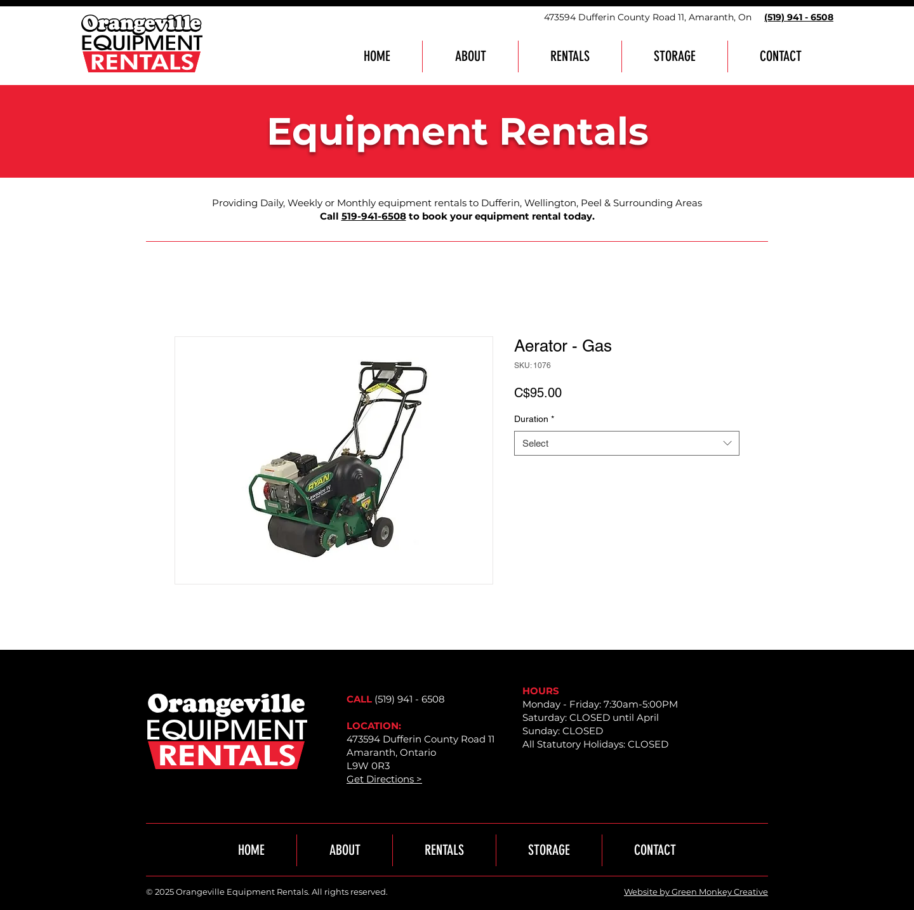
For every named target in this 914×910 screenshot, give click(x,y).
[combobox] (626, 443)
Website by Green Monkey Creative (696, 892)
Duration (534, 419)
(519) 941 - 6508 (409, 699)
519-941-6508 (373, 216)
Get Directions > (384, 779)
